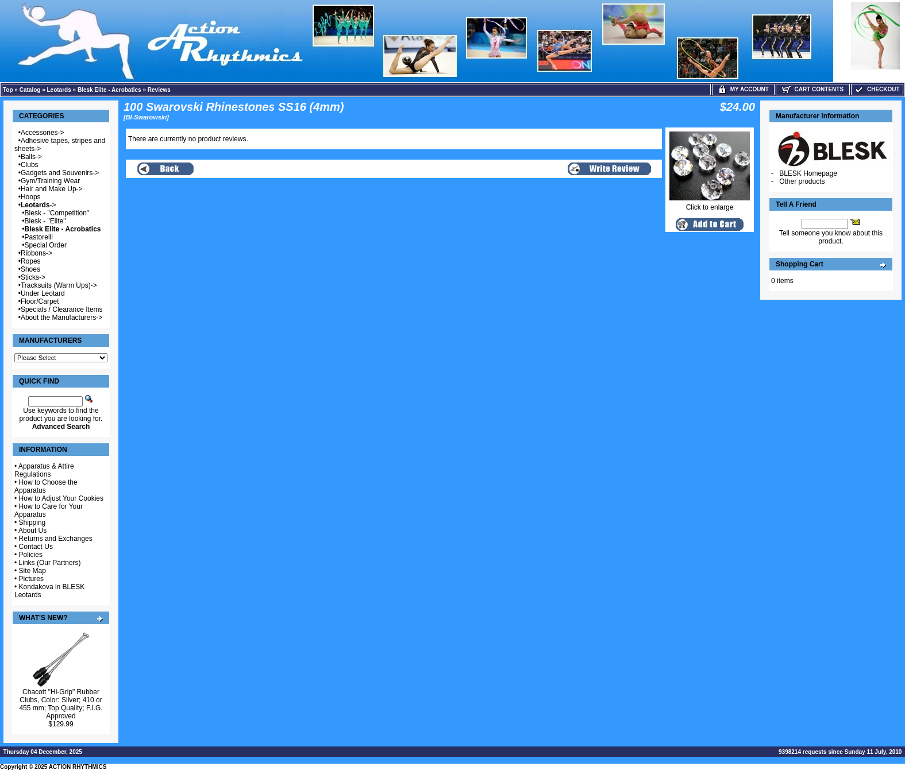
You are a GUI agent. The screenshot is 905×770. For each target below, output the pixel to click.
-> (38, 205)
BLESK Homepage (808, 173)
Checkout (876, 89)
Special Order (46, 245)
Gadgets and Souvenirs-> (60, 173)
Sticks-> (33, 277)
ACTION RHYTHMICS (78, 767)
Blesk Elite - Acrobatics (109, 90)
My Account (743, 89)
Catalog (30, 90)
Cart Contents (813, 89)
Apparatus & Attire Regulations (44, 470)
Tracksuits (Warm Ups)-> (59, 285)
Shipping (32, 523)
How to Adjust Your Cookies (61, 498)
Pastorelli (39, 237)
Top (8, 90)
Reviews (159, 90)
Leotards (59, 90)
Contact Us (36, 547)
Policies (31, 555)
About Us (32, 531)
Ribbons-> (36, 253)
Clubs (29, 165)
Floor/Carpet (40, 301)
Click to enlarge (709, 204)
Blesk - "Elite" (45, 221)
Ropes (31, 261)
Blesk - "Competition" (57, 213)
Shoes (30, 269)
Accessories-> (42, 133)
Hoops (31, 197)
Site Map (32, 571)
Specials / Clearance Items (62, 309)
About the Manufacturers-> (61, 318)
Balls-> (31, 157)
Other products (802, 181)
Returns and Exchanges (56, 539)
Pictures (31, 579)
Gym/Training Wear (50, 181)
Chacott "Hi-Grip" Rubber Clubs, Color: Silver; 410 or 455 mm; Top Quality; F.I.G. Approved (60, 704)
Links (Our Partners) (50, 563)
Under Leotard (43, 293)
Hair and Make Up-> (52, 189)
